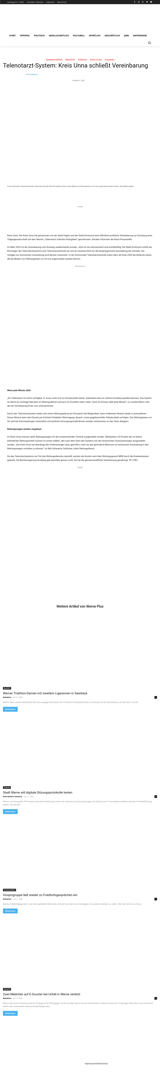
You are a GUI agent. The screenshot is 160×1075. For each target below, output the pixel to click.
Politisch (83, 60)
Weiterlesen (10, 709)
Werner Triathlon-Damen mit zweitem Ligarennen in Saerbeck (45, 693)
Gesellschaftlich (54, 60)
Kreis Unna (96, 60)
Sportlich (7, 688)
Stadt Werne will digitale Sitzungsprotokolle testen (37, 792)
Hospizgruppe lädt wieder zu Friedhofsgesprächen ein (40, 895)
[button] (149, 42)
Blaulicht (70, 60)
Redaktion (33, 74)
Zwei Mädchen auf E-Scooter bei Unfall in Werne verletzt (41, 994)
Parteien (7, 787)
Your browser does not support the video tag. (29, 560)
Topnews (109, 60)
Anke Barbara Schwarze (12, 796)
